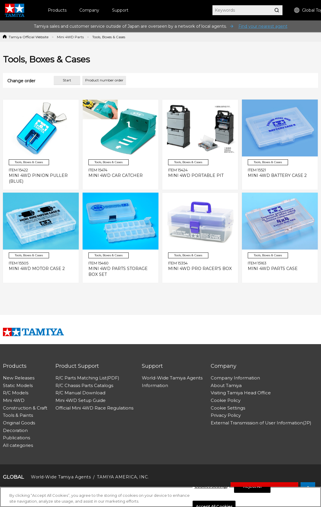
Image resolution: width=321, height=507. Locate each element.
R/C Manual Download (80, 393)
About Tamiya (226, 385)
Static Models (18, 385)
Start (67, 80)
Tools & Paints (18, 415)
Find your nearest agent (262, 26)
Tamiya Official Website (28, 37)
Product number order (104, 80)
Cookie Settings (228, 408)
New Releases (18, 378)
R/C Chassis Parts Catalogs (84, 385)
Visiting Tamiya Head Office (241, 393)
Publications (16, 437)
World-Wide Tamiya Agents (172, 378)
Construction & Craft (25, 408)
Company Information (235, 378)
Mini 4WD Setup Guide (80, 400)
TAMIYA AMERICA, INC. (123, 477)
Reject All (252, 488)
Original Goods (19, 423)
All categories (18, 445)
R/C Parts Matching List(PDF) (87, 378)
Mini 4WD (14, 400)
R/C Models (15, 393)
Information (155, 385)
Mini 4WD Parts (70, 37)
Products (57, 10)
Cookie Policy (225, 400)
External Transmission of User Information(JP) (261, 423)
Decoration (15, 430)
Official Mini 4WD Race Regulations (94, 408)
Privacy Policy (226, 415)
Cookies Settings (210, 488)
